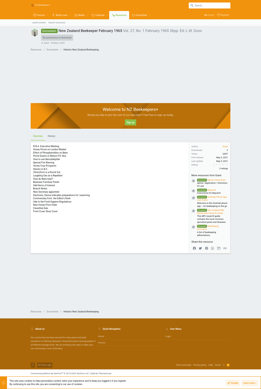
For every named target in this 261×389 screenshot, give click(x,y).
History (51, 136)
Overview (38, 136)
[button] (47, 15)
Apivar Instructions (211, 180)
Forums (101, 342)
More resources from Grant (206, 175)
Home (101, 336)
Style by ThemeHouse (101, 373)
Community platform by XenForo (60, 373)
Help (210, 365)
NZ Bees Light (44, 365)
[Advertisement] (130, 78)
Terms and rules (183, 365)
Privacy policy (199, 365)
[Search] (209, 5)
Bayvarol (206, 190)
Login (168, 336)
